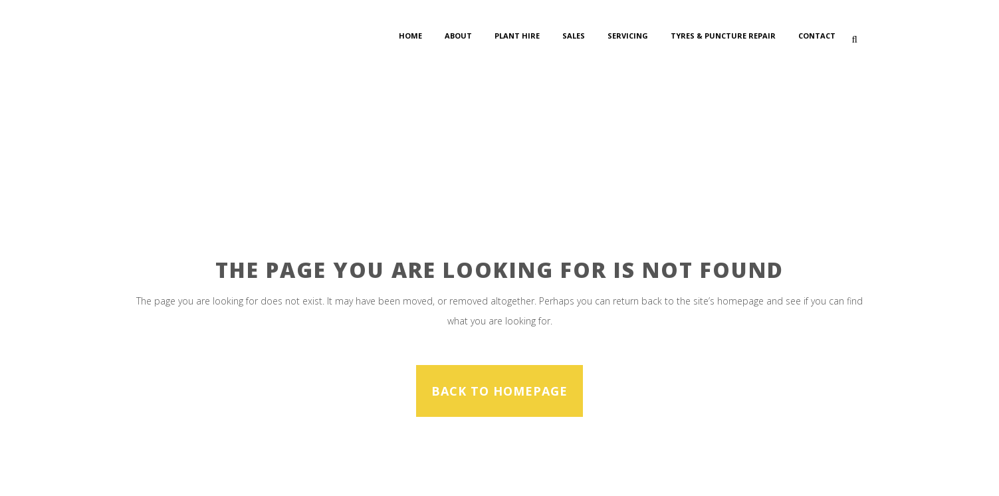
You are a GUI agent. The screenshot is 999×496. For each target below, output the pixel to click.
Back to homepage (499, 391)
